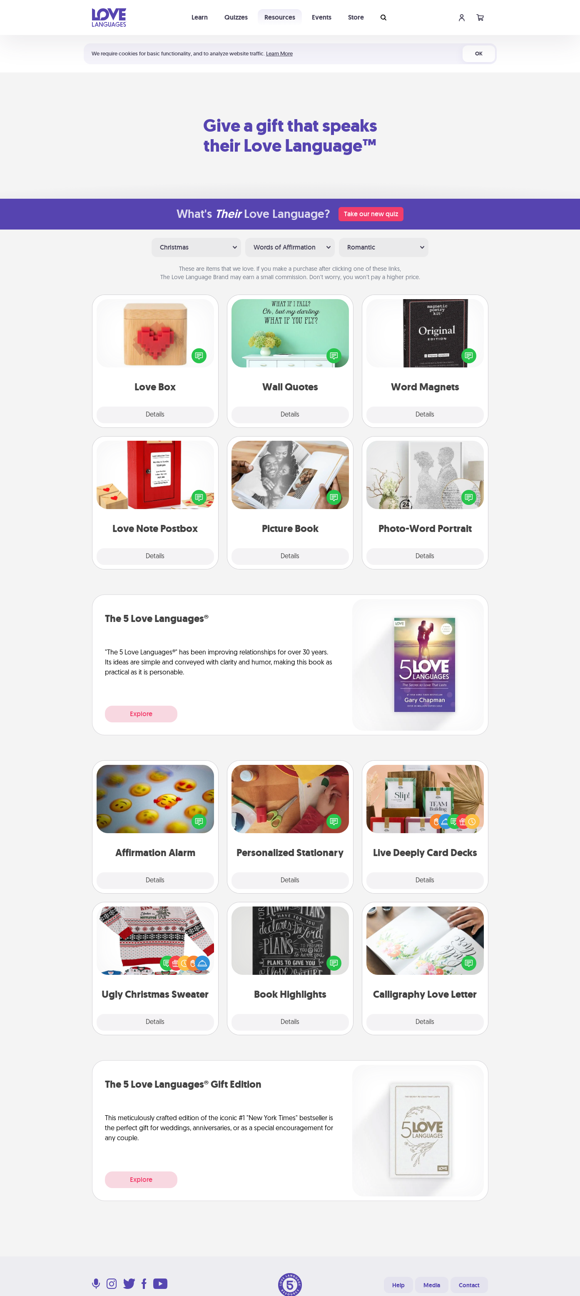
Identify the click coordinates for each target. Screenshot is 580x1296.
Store (356, 17)
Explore (141, 713)
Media (431, 1285)
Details (155, 415)
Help (398, 1285)
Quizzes (236, 17)
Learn (200, 17)
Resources (279, 17)
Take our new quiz (371, 214)
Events (321, 17)
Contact (469, 1285)
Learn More (279, 53)
